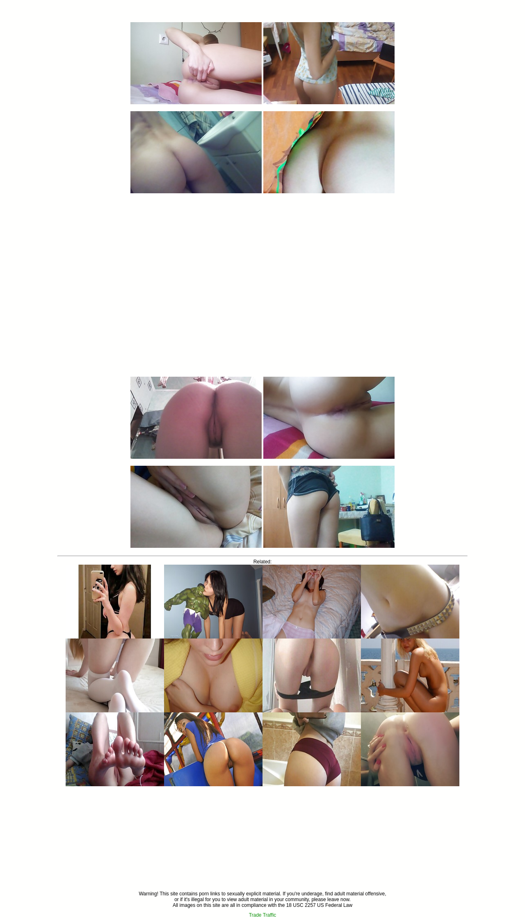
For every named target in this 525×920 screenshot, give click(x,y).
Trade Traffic (262, 915)
